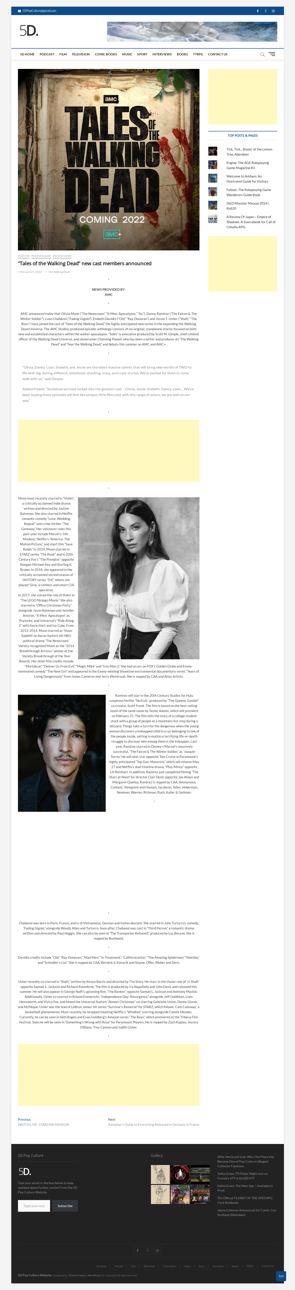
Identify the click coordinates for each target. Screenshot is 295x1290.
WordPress (93, 1275)
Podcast (47, 54)
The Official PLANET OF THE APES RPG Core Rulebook (244, 1200)
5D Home (27, 54)
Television (81, 54)
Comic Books (106, 54)
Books (182, 54)
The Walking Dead (59, 271)
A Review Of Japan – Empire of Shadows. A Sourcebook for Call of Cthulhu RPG (251, 222)
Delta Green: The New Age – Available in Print (245, 1188)
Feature (24, 256)
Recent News (62, 256)
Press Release (41, 256)
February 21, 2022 (30, 271)
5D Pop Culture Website (35, 1275)
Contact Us (218, 54)
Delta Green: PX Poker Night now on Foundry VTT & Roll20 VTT (242, 1176)
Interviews (162, 54)
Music (127, 54)
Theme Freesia (77, 1275)
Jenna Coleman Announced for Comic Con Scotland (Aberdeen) (246, 1212)
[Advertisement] (108, 451)
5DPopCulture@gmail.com (37, 10)
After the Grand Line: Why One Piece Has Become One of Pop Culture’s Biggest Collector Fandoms (245, 1161)
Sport (142, 54)
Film (63, 54)
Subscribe (65, 1206)
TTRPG (198, 54)
